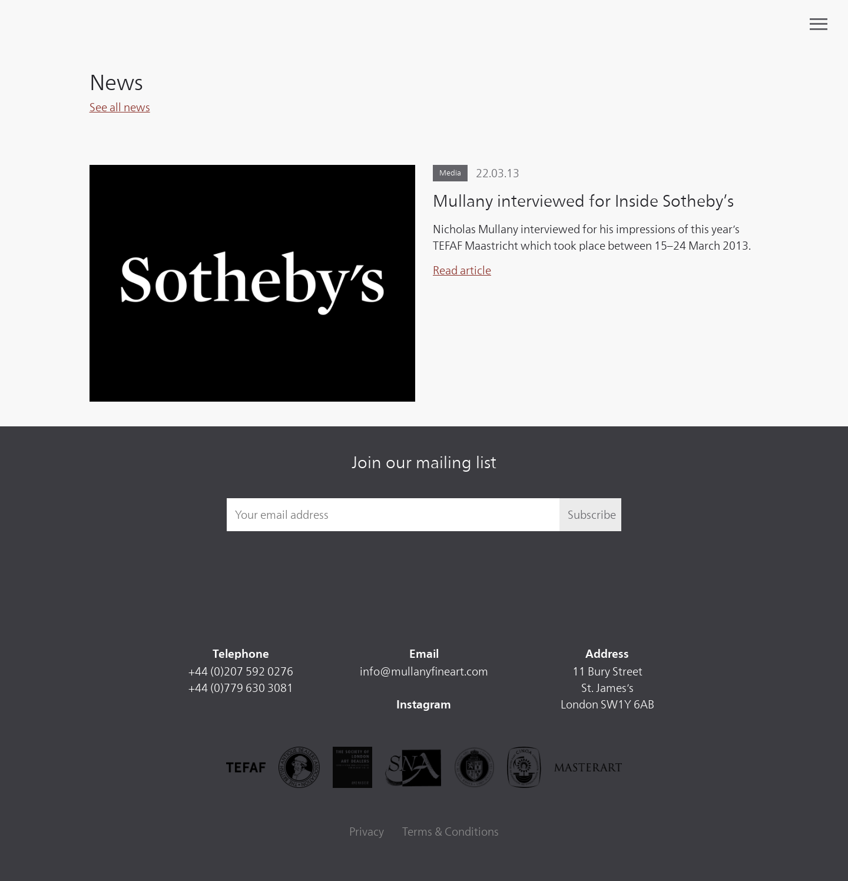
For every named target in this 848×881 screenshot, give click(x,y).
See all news (120, 107)
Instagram (423, 705)
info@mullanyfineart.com (424, 671)
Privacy (366, 831)
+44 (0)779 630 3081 (240, 687)
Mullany (114, 24)
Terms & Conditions (450, 831)
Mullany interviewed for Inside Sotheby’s (583, 201)
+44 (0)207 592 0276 (240, 671)
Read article (462, 270)
